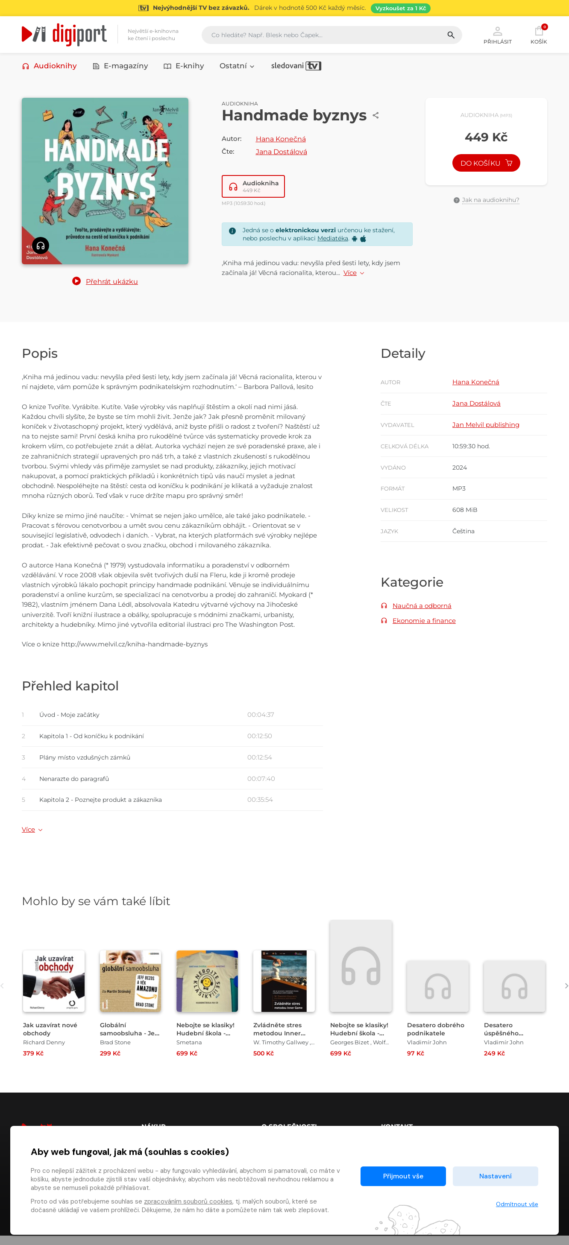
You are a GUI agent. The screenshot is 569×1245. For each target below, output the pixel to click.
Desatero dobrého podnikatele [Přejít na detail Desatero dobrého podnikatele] (436, 1038)
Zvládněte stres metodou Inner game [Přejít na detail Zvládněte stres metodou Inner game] (278, 1042)
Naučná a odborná (422, 612)
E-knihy (184, 67)
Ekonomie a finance (424, 626)
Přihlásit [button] (498, 35)
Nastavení (495, 1176)
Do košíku (486, 165)
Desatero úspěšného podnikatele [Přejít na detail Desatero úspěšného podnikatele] (503, 1042)
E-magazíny (120, 67)
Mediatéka (332, 240)
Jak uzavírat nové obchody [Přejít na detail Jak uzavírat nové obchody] (51, 1038)
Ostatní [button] (237, 67)
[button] (105, 283)
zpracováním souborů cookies (188, 1201)
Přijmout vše (403, 1176)
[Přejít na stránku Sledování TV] (284, 8)
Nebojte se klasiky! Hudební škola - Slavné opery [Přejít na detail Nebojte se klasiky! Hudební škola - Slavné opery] (360, 1042)
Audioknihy (49, 67)
